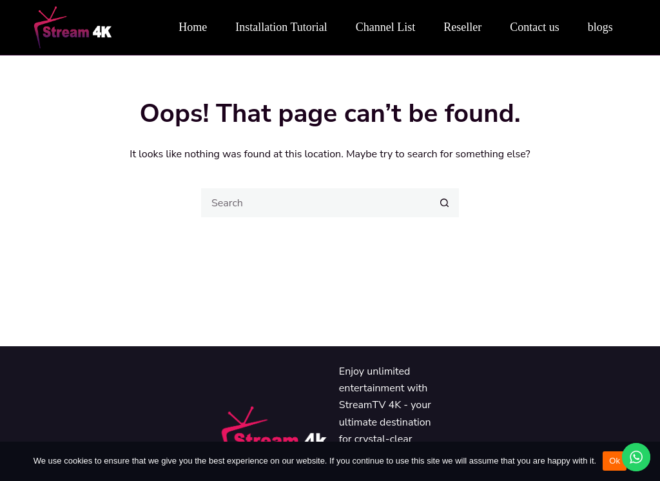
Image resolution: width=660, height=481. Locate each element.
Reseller (462, 27)
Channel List (386, 27)
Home (193, 27)
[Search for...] (315, 202)
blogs (600, 27)
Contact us (534, 27)
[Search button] (444, 202)
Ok (614, 461)
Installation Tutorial (281, 27)
